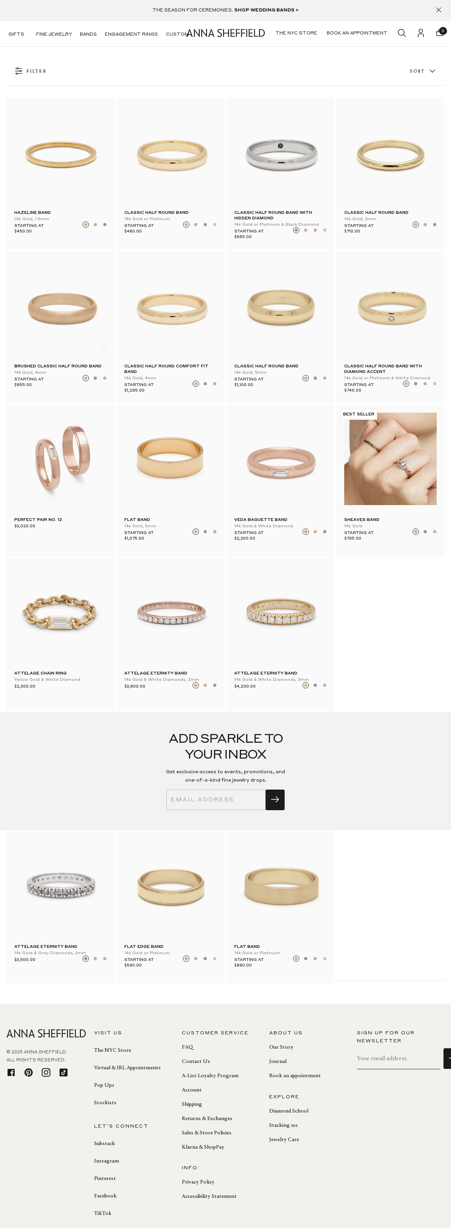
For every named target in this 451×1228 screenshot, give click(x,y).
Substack (104, 1144)
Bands (88, 35)
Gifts (16, 35)
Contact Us (196, 1062)
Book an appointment (295, 1076)
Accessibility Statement (209, 1196)
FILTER (30, 72)
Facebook (105, 1196)
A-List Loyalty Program (210, 1076)
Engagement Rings (131, 35)
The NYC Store (112, 1050)
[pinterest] (28, 1073)
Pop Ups (104, 1085)
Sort (423, 72)
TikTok (103, 1213)
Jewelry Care (284, 1140)
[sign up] (275, 800)
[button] (440, 33)
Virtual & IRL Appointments (127, 1068)
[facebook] (11, 1073)
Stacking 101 (283, 1125)
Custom (177, 35)
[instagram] (46, 1073)
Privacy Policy (198, 1182)
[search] (402, 33)
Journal (278, 1062)
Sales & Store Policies (206, 1133)
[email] (216, 800)
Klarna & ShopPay (203, 1147)
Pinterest (105, 1179)
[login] (421, 33)
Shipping (192, 1104)
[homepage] (225, 34)
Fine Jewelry (54, 35)
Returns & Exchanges (207, 1119)
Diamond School (288, 1111)
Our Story (281, 1047)
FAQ (187, 1047)
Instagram (106, 1161)
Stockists (105, 1103)
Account (192, 1090)
